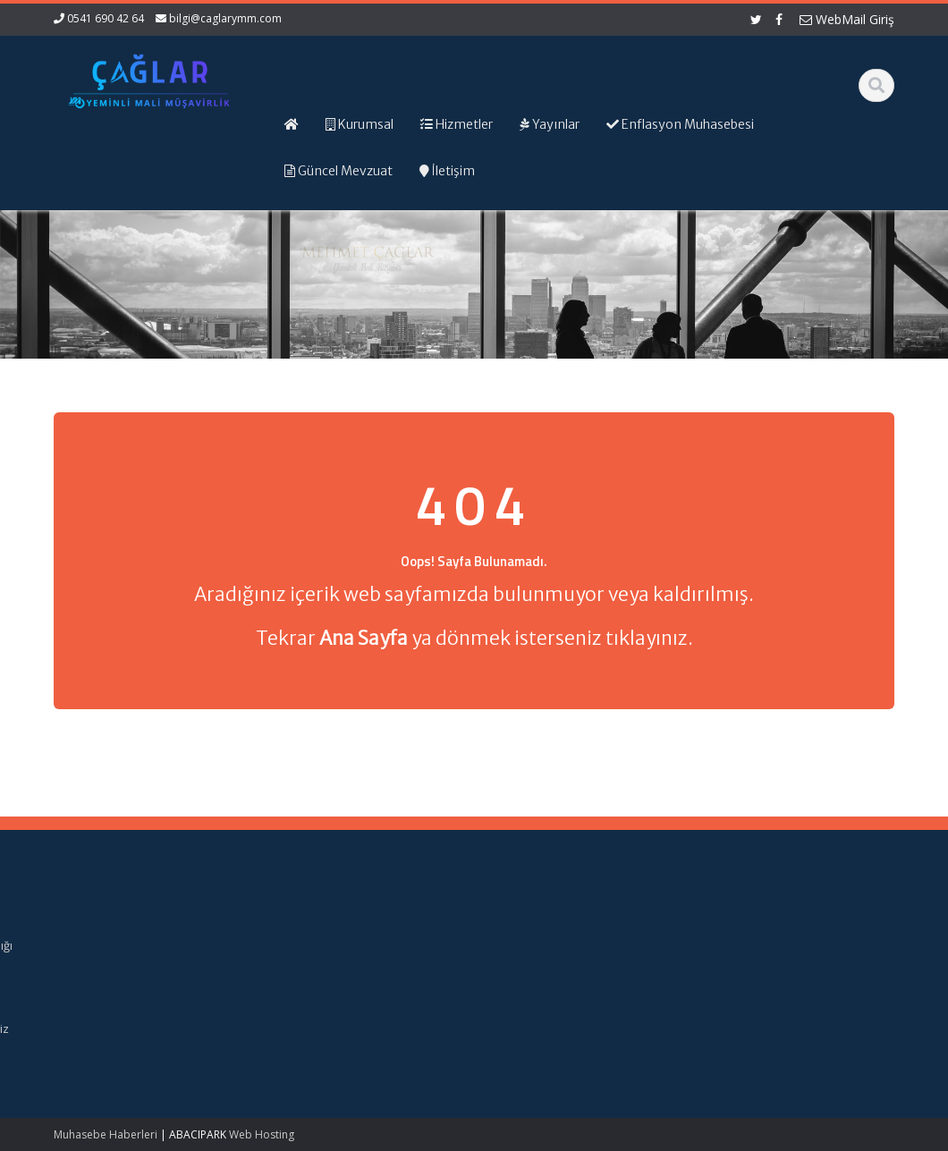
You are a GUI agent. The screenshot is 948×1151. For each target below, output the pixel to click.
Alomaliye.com (529, 929)
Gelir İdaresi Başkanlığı (552, 945)
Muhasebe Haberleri (105, 1134)
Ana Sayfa (301, 929)
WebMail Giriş (847, 19)
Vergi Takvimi (526, 1011)
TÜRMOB (513, 995)
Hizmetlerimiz (309, 962)
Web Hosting (261, 1134)
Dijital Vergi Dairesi (540, 978)
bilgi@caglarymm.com (225, 18)
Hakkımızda (304, 945)
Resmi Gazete (528, 962)
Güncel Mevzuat (317, 978)
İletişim (291, 995)
